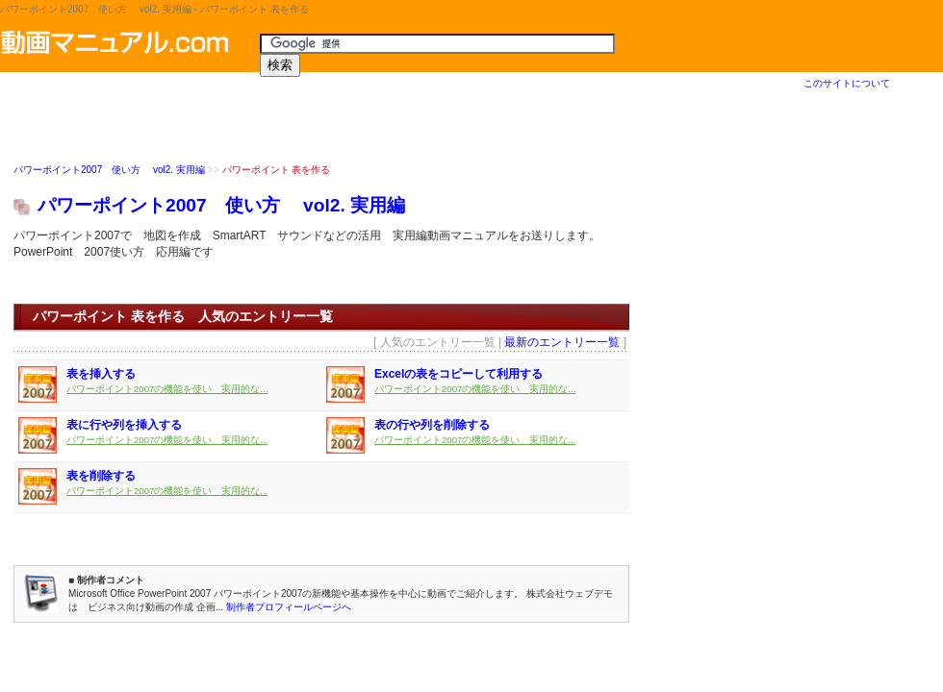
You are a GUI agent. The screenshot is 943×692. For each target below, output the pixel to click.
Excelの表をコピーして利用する (458, 375)
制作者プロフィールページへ (288, 608)
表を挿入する (101, 375)
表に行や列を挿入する (124, 425)
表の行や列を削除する (432, 425)
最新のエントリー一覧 (562, 343)
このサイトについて (846, 83)
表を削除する (101, 476)
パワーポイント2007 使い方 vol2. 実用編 (109, 170)
